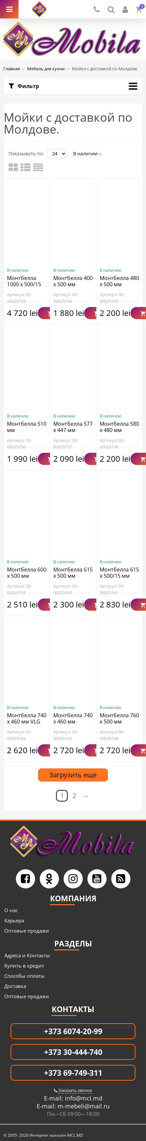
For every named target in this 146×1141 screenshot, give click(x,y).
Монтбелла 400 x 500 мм (73, 281)
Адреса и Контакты (27, 955)
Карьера (14, 920)
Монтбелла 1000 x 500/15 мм (24, 284)
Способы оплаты (24, 975)
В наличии (87, 153)
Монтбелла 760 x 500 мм (119, 718)
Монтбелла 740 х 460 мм (73, 718)
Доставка (15, 986)
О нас (11, 910)
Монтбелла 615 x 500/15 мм (119, 572)
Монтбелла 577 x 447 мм (73, 427)
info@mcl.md (82, 1098)
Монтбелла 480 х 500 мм (119, 281)
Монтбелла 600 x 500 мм (26, 572)
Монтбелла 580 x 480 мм (119, 427)
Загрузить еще (73, 774)
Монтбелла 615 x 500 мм (73, 572)
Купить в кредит (24, 965)
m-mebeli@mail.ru (83, 1106)
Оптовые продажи (26, 930)
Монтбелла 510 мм (26, 427)
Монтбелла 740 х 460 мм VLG (26, 718)
